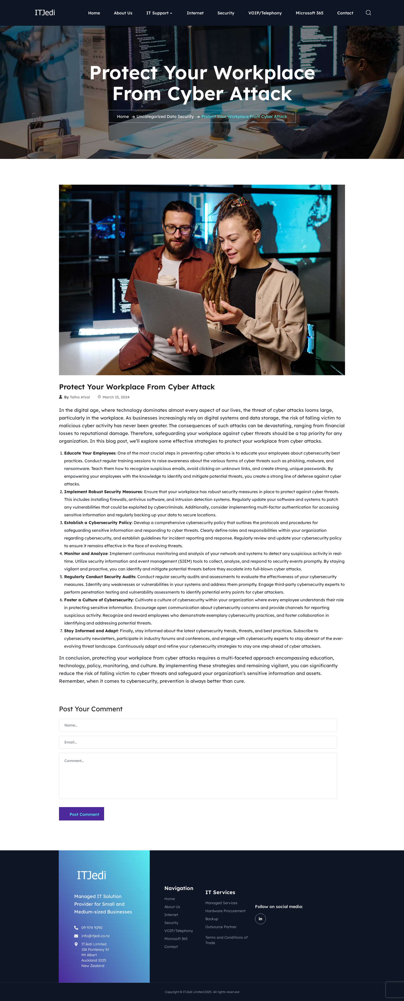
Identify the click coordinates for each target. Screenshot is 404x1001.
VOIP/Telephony (265, 12)
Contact (345, 12)
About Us (123, 12)
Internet (195, 12)
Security (225, 12)
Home (94, 12)
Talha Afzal (80, 397)
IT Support (157, 12)
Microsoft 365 (309, 12)
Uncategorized (151, 116)
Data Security (180, 116)
